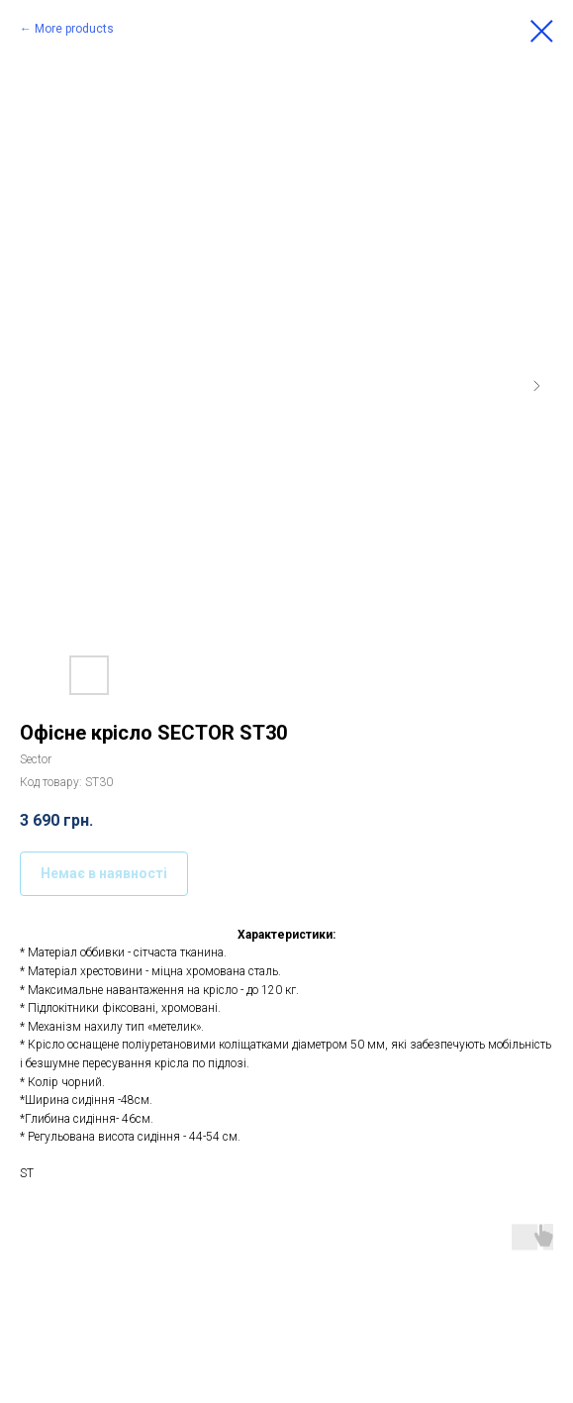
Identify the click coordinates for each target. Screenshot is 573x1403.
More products (74, 29)
